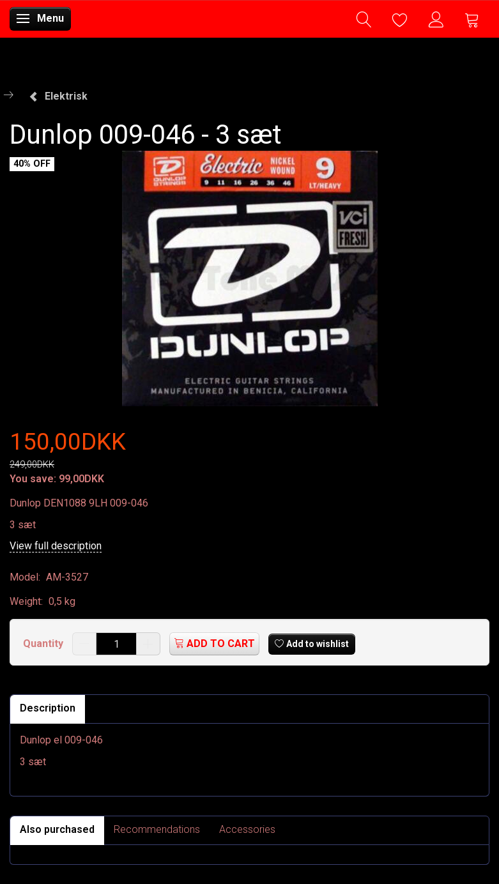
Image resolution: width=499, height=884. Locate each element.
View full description (56, 546)
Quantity (44, 643)
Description (47, 708)
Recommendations (157, 829)
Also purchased (57, 829)
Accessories (247, 829)
